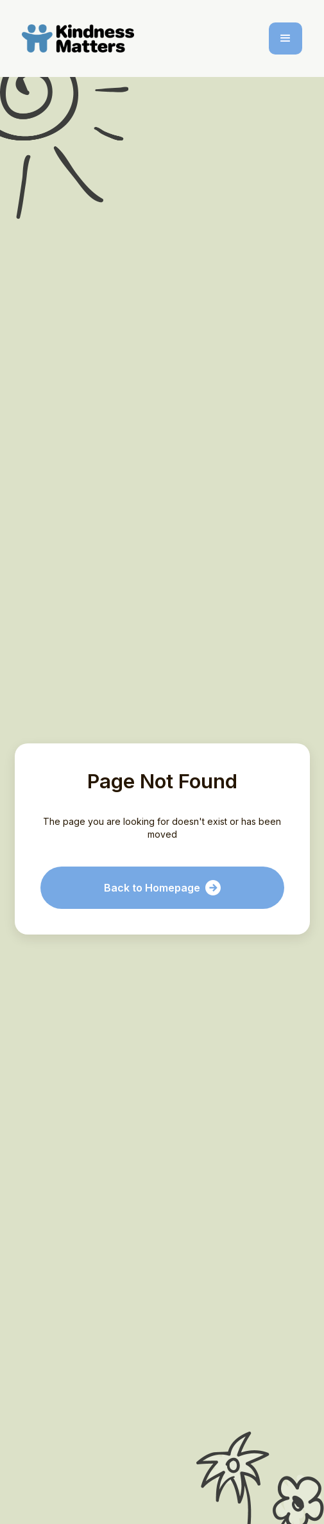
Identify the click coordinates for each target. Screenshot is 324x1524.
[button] (285, 38)
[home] (80, 38)
